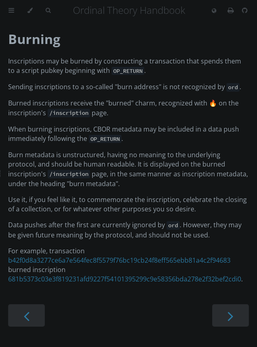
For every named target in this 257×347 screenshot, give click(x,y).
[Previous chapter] (26, 315)
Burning (34, 39)
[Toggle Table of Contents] (11, 10)
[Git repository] (245, 10)
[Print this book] (231, 10)
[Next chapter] (230, 315)
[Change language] (214, 11)
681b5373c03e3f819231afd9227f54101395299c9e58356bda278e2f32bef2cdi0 (124, 279)
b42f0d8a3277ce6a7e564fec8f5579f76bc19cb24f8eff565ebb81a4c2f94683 (119, 260)
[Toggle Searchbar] (48, 10)
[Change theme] (30, 10)
